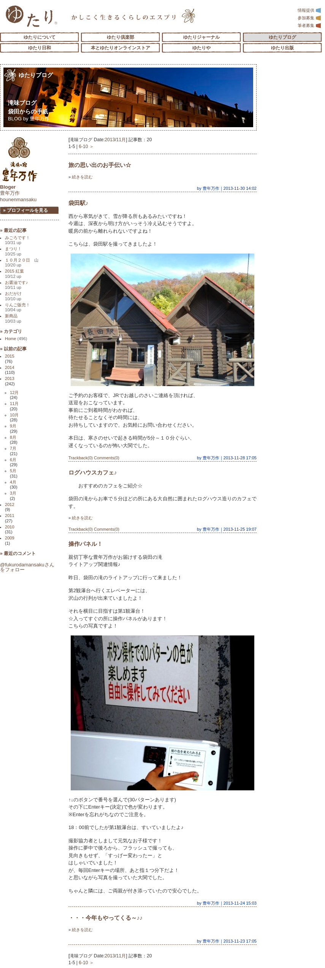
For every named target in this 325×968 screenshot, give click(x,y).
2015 (9, 356)
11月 (121, 139)
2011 (9, 515)
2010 (9, 527)
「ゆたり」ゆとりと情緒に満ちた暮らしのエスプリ (31, 16)
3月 (13, 493)
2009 (9, 538)
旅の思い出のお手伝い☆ (99, 165)
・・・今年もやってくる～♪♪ (105, 917)
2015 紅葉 (14, 273)
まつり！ (13, 251)
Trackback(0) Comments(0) (93, 458)
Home (16, 338)
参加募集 (309, 18)
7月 (13, 448)
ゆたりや (201, 47)
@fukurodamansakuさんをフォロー (27, 567)
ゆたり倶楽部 (120, 37)
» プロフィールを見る (25, 210)
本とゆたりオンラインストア (120, 47)
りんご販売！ (17, 307)
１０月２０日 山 (21, 262)
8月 (13, 437)
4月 (13, 482)
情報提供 (309, 10)
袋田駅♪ (78, 203)
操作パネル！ (85, 544)
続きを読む (82, 177)
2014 (9, 367)
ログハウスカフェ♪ (92, 472)
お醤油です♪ (16, 285)
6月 (13, 459)
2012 (9, 504)
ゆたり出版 (282, 47)
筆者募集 (309, 25)
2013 (110, 139)
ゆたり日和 (39, 47)
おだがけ (13, 296)
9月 (13, 426)
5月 (13, 470)
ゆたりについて (39, 37)
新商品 (13, 318)
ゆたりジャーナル (201, 37)
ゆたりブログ (282, 37)
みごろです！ (17, 240)
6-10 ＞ (86, 146)
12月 (14, 392)
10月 (14, 415)
